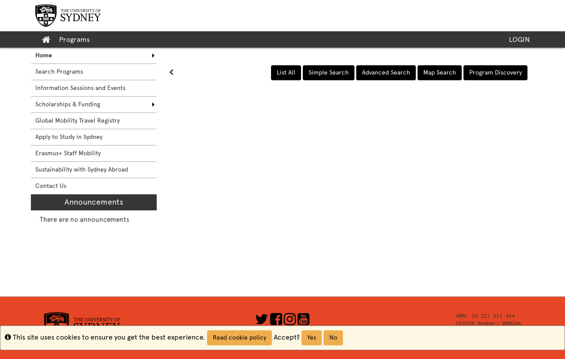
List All (286, 72)
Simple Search (329, 72)
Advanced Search (386, 72)
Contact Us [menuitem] (50, 186)
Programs (74, 39)
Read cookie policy (239, 337)
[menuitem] (94, 56)
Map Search (439, 72)
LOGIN (519, 39)
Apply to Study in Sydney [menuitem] (68, 137)
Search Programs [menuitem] (59, 71)
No (333, 337)
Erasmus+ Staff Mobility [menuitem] (68, 153)
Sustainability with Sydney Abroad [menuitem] (81, 169)
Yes (311, 337)
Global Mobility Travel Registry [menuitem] (77, 120)
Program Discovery (495, 72)
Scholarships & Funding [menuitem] (67, 104)
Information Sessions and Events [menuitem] (80, 88)
